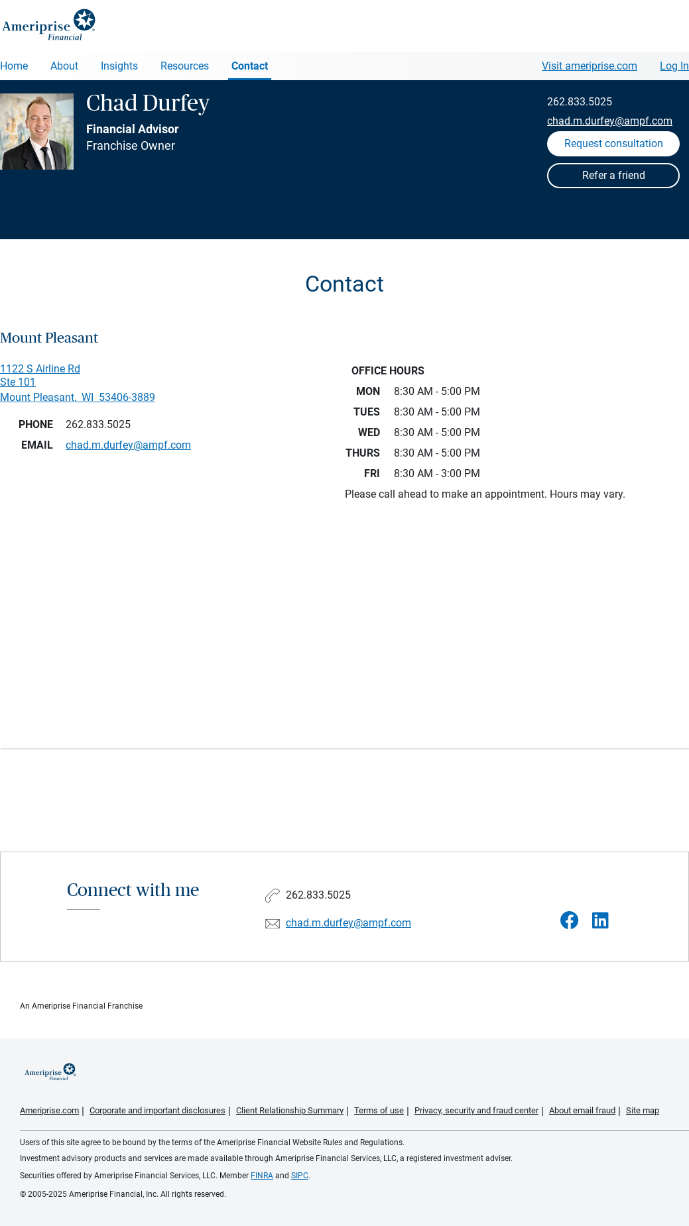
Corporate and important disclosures (157, 1110)
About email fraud (582, 1110)
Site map (642, 1110)
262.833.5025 (579, 101)
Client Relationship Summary (290, 1110)
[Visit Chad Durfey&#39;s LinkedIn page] (600, 921)
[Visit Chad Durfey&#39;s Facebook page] (569, 921)
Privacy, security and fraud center (476, 1110)
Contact (249, 66)
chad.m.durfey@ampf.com (609, 121)
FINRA (262, 1175)
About (64, 66)
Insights (119, 66)
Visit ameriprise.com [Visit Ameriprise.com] (589, 66)
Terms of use (379, 1110)
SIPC (299, 1175)
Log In (674, 66)
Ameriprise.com (49, 1110)
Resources (184, 66)
